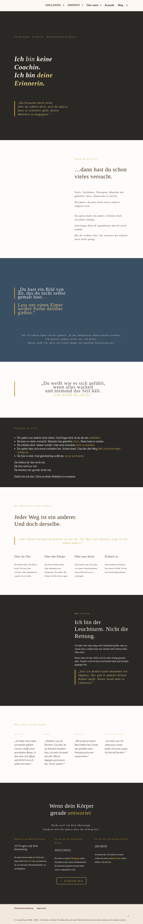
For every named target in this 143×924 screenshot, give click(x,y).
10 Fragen (32, 861)
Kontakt (109, 5)
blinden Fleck (115, 858)
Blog (120, 5)
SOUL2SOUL (53, 5)
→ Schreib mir (72, 880)
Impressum (41, 908)
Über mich (92, 5)
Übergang (75, 858)
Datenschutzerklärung (23, 908)
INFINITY (74, 5)
